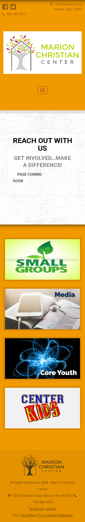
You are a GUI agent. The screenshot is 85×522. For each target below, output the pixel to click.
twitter (51, 509)
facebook (36, 509)
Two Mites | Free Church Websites (46, 515)
